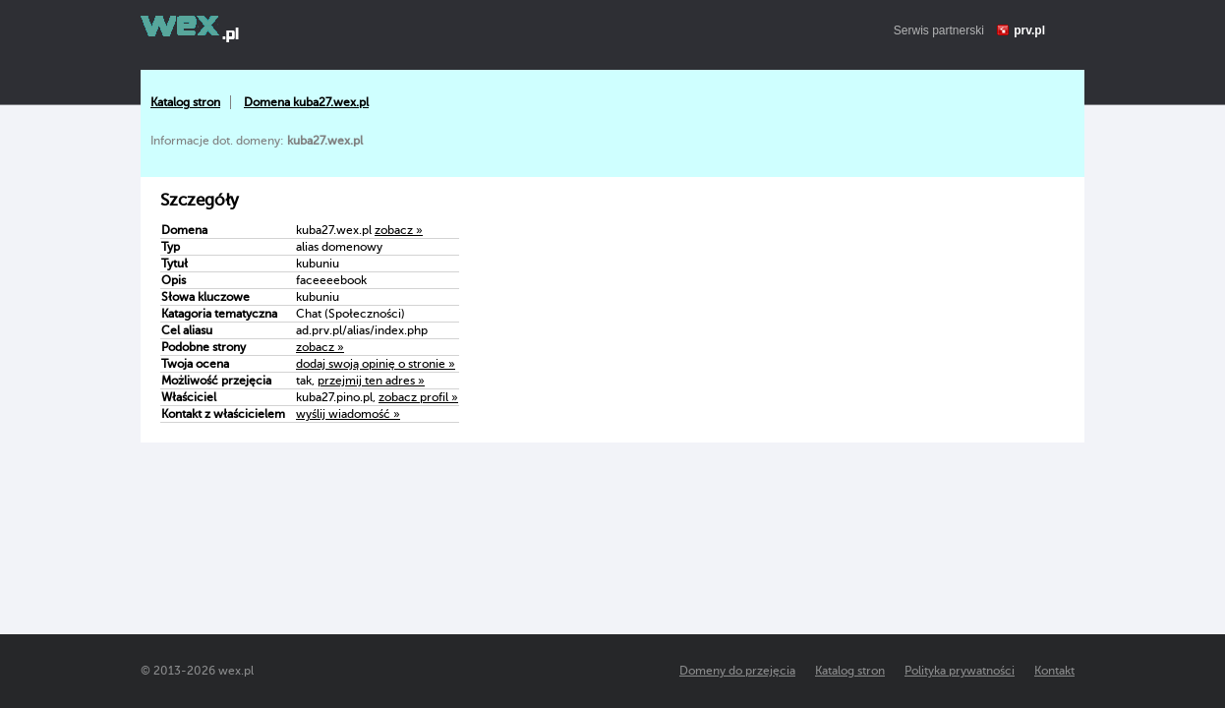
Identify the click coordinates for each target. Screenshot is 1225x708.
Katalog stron (185, 102)
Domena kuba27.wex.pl (306, 102)
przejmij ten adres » (371, 380)
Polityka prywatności (959, 671)
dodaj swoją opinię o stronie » (375, 364)
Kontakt (1054, 671)
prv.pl (1029, 30)
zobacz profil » (418, 397)
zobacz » (399, 230)
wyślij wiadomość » (348, 414)
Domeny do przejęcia (737, 671)
